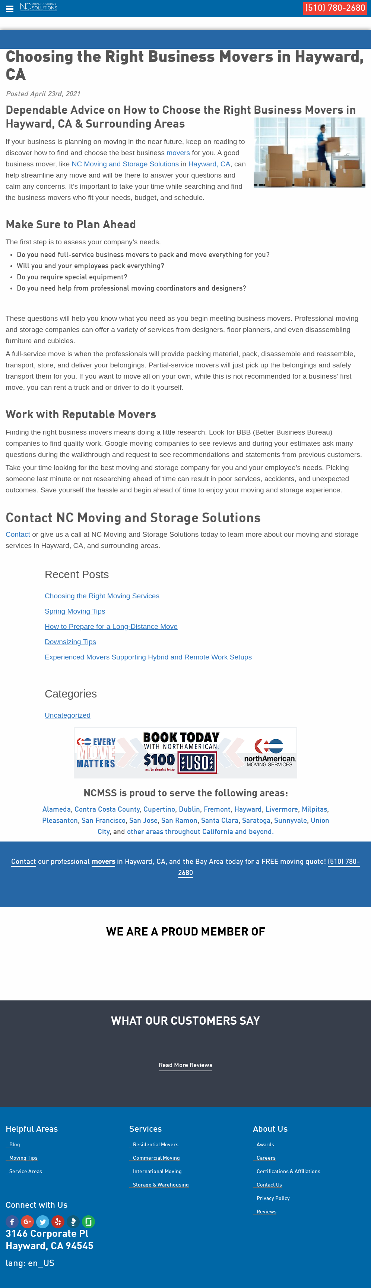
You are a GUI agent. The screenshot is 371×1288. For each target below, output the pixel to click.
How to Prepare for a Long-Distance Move (111, 626)
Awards (265, 1144)
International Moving (157, 1171)
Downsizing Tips (70, 642)
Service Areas (25, 1171)
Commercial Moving (156, 1158)
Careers (266, 1158)
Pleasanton (60, 821)
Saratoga (256, 821)
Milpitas (313, 810)
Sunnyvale (290, 821)
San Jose (143, 821)
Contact (18, 534)
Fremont (217, 810)
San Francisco (104, 821)
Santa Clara (219, 821)
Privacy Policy (273, 1198)
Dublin (189, 810)
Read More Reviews (185, 1065)
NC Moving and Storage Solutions (125, 164)
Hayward (248, 810)
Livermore (282, 810)
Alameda (56, 810)
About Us (270, 1129)
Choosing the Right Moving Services (102, 596)
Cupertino (159, 810)
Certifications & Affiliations (288, 1171)
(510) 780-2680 (335, 8)
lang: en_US (30, 1263)
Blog (14, 1144)
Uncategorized (68, 715)
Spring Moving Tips (75, 611)
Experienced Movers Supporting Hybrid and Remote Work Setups (148, 657)
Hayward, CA (209, 164)
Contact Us (269, 1185)
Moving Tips (23, 1158)
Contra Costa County (107, 810)
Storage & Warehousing (161, 1185)
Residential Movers (155, 1144)
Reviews (266, 1212)
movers (178, 153)
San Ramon (179, 821)
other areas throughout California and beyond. (200, 832)
